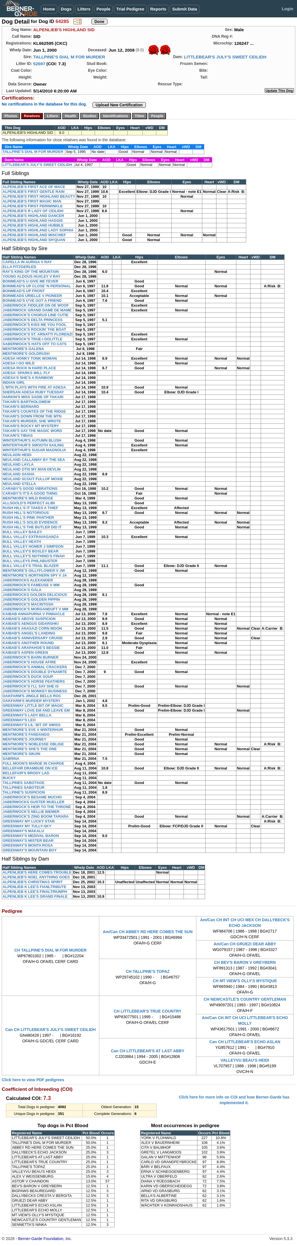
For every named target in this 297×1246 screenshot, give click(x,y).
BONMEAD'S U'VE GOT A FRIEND (32, 300)
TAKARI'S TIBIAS (18, 435)
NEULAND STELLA (19, 484)
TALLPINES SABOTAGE (24, 783)
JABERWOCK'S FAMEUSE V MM (31, 585)
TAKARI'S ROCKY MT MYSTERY (31, 426)
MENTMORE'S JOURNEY (24, 739)
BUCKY (9, 778)
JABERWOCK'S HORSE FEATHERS (34, 681)
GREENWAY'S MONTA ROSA (28, 845)
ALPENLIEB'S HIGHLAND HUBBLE (33, 225)
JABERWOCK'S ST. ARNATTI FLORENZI (38, 334)
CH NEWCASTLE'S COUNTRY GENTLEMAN (245, 999)
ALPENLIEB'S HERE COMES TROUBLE (37, 872)
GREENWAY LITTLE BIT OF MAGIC (33, 705)
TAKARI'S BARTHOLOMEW (26, 402)
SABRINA (11, 758)
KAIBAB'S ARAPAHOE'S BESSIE (31, 648)
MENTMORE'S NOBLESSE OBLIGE (33, 744)
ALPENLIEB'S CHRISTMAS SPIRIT (33, 882)
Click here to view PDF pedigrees (33, 1080)
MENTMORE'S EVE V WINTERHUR (33, 730)
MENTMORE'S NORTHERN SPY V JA (35, 575)
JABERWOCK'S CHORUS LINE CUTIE (36, 315)
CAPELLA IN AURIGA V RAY (27, 262)
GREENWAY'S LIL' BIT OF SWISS (31, 725)
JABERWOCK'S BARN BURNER (30, 657)
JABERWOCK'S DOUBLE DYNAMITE (35, 672)
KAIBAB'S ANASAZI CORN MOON (32, 628)
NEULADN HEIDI (17, 455)
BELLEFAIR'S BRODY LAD (26, 773)
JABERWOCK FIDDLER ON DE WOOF (36, 305)
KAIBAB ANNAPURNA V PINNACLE (34, 614)
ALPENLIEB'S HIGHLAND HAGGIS (33, 220)
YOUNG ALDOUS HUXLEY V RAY (31, 276)
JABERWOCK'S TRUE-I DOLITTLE (32, 339)
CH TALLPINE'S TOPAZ (147, 971)
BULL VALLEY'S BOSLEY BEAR (30, 551)
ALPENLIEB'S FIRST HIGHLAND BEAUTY (39, 196)
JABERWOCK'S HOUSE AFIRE (29, 662)
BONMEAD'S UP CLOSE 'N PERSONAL (37, 286)
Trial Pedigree (130, 9)
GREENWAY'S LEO (19, 720)
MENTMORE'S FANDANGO (26, 734)
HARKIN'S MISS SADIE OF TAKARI (33, 397)
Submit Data (184, 9)
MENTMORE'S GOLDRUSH (26, 353)
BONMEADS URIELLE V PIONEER (32, 296)
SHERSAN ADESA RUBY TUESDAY (33, 392)
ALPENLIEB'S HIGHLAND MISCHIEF (34, 235)
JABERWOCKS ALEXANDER (28, 580)
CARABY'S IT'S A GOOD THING (30, 493)
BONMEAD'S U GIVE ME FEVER (30, 281)
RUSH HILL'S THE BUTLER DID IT (32, 527)
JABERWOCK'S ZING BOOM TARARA (36, 816)
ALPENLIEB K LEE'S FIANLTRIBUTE (34, 887)
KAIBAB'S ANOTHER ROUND (28, 643)
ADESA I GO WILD (19, 363)
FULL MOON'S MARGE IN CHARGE (33, 763)
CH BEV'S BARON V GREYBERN (245, 962)
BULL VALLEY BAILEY (22, 532)
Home (49, 9)
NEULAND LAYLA (18, 464)
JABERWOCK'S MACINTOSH (28, 604)
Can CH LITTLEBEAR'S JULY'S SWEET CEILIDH (50, 1029)
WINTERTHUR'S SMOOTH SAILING (33, 445)
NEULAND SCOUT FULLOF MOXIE (33, 479)
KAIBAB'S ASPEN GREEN (25, 652)
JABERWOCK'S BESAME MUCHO (32, 797)
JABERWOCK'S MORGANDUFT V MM (35, 609)
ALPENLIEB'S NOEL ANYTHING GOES (36, 877)
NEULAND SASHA (19, 474)
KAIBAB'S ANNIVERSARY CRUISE (33, 638)
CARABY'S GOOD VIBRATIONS (30, 488)
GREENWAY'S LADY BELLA (27, 715)
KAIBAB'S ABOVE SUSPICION (29, 619)
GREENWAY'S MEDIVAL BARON (31, 836)
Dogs (66, 9)
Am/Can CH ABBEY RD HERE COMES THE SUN (148, 931)
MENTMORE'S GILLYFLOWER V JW (34, 570)
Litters (83, 9)
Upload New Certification (119, 105)
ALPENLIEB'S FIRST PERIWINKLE (33, 206)
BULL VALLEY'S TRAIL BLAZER (31, 566)
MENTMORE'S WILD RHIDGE (28, 498)
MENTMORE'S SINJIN (21, 754)
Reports (158, 9)
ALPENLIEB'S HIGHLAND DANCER (33, 216)
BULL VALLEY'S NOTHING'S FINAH (34, 556)
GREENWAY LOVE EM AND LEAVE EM (36, 710)
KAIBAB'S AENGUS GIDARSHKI (31, 623)
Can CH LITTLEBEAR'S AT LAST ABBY (147, 1051)
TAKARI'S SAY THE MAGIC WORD (32, 431)
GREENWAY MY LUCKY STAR (28, 821)
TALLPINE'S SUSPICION (24, 792)
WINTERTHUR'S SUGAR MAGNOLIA (34, 450)
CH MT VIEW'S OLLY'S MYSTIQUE (245, 981)
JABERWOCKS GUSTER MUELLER (33, 802)
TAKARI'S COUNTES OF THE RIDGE (34, 411)
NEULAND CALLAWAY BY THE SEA (34, 460)
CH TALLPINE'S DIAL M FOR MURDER (50, 950)
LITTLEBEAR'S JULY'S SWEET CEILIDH (225, 56)
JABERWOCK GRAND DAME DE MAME (37, 310)
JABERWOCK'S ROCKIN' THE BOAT (34, 329)
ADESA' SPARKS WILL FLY (26, 373)
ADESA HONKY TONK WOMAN (30, 358)
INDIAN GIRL (14, 382)
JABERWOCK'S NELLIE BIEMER (31, 811)
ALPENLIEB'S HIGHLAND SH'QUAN (34, 240)
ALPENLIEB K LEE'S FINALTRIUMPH (35, 891)
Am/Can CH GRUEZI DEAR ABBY (245, 944)
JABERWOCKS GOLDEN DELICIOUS (35, 595)
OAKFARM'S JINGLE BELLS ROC (32, 696)
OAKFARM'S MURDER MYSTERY (31, 701)
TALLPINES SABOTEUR (24, 787)
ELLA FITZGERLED (19, 267)
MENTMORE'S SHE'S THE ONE (30, 749)
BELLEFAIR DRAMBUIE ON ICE (30, 768)
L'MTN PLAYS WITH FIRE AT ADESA (34, 387)
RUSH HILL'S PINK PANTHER (28, 517)
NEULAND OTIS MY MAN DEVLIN (32, 469)
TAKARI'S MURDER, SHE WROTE (32, 421)
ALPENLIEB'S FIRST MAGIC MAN (32, 201)
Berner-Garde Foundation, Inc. (45, 1238)
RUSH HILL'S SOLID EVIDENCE (30, 522)
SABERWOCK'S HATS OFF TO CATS (34, 344)
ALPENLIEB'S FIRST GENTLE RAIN (33, 191)
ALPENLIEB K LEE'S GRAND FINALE (35, 896)
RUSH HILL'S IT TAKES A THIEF (30, 508)
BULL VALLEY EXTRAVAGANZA (31, 537)
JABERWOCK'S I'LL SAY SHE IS (31, 686)
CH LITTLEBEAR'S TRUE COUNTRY (147, 1011)
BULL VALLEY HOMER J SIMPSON (33, 546)
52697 (39, 63)
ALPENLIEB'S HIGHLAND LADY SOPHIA (38, 230)
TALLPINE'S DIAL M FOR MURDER (69, 56)
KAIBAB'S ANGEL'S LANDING (29, 633)
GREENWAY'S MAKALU (23, 831)
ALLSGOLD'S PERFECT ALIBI (29, 503)
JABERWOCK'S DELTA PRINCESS (32, 320)
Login (287, 8)
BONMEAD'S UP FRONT (24, 291)
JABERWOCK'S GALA (22, 590)
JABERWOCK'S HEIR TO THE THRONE (37, 807)
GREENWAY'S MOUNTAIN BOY (30, 850)
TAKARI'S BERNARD (21, 406)
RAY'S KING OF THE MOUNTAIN (31, 271)
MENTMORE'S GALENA (23, 349)
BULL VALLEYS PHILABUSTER (30, 561)
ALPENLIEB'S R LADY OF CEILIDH (33, 211)
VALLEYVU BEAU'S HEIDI (245, 1060)
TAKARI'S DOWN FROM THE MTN (32, 416)
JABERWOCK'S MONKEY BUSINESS (35, 691)
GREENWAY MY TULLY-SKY (27, 826)
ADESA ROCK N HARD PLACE (29, 368)
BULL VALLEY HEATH (22, 541)
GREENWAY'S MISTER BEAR (28, 840)
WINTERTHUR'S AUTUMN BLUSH (32, 440)
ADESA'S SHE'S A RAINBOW (28, 378)
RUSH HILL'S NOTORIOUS (26, 513)
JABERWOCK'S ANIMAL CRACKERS (35, 667)
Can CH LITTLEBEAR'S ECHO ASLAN (244, 1042)
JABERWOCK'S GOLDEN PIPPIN (31, 599)
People (103, 9)
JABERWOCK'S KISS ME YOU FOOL (34, 324)
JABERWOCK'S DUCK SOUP (28, 676)
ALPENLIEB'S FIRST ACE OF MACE (34, 187)
